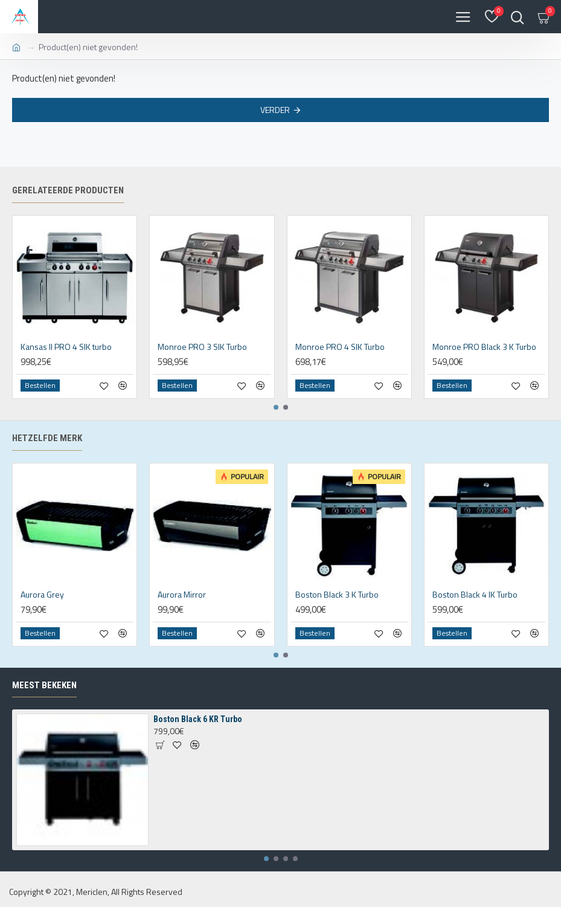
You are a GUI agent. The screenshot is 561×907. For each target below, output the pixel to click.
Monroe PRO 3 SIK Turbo (202, 346)
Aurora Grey (42, 594)
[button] (276, 407)
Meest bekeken (44, 685)
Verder (275, 109)
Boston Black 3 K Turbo (337, 594)
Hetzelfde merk (47, 438)
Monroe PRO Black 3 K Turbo (484, 346)
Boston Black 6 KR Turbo (197, 719)
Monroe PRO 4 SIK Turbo (340, 346)
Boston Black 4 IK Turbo (475, 594)
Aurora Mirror (182, 594)
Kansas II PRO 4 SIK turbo (66, 346)
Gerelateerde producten (68, 190)
